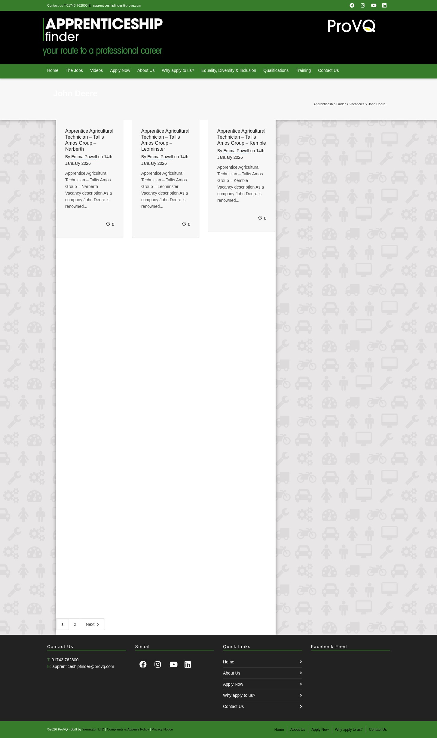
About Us (146, 70)
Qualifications (276, 70)
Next (93, 625)
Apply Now (120, 70)
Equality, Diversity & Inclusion (228, 70)
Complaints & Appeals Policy (128, 729)
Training (303, 70)
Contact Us (328, 70)
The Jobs (74, 70)
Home (52, 70)
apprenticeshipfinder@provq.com (117, 5)
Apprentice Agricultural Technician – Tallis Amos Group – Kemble (241, 137)
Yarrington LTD (93, 729)
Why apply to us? (178, 70)
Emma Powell (84, 156)
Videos (96, 70)
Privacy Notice (162, 729)
